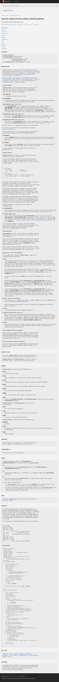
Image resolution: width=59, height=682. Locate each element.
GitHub (25, 676)
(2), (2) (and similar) (11, 298)
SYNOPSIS (3, 30)
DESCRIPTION (4, 31)
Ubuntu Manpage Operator (13, 676)
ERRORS (3, 35)
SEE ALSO (3, 46)
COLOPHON (3, 48)
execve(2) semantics (19, 341)
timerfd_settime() (7, 152)
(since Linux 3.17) (13, 312)
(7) (18, 75)
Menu (16, 1)
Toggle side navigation (8, 10)
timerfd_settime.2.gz (16, 15)
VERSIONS (3, 37)
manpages (30, 24)
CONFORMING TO (5, 39)
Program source (6, 545)
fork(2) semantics (18, 330)
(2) (22, 72)
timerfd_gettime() (7, 231)
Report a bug (35, 24)
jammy (2, 15)
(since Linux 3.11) (13, 114)
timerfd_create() (7, 85)
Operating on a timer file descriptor (13, 252)
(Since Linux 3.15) (12, 104)
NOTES (2, 41)
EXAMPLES (3, 44)
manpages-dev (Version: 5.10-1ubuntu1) (15, 24)
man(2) (7, 15)
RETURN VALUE (4, 33)
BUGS (2, 42)
